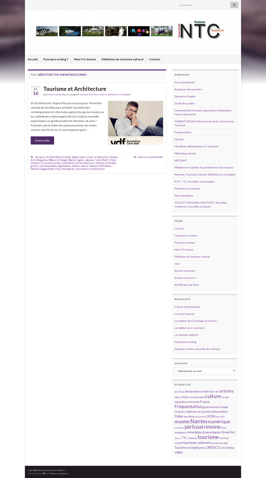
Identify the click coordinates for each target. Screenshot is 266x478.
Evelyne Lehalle (54, 94)
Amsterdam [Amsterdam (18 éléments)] (192, 391)
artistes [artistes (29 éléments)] (226, 390)
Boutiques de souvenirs (188, 89)
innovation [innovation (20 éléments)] (220, 411)
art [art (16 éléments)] (217, 391)
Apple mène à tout (82, 157)
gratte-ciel (37, 165)
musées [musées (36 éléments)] (182, 421)
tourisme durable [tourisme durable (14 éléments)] (219, 443)
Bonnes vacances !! (186, 277)
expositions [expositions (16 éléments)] (181, 401)
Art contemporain (185, 82)
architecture (102, 157)
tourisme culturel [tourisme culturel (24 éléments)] (196, 442)
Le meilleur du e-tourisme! (190, 327)
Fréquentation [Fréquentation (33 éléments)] (188, 406)
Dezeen (35, 163)
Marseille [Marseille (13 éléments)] (220, 416)
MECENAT (181, 160)
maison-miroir (80, 165)
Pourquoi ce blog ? (55, 59)
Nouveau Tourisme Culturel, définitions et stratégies (105, 94)
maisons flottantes (100, 165)
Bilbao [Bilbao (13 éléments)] (178, 397)
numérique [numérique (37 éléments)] (219, 421)
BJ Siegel (62, 160)
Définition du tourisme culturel (122, 59)
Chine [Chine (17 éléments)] (184, 397)
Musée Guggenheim (42, 168)
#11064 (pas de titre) (187, 284)
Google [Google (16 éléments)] (223, 407)
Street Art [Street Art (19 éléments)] (228, 432)
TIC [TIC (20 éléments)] (184, 438)
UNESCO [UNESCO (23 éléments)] (213, 447)
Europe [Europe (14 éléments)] (225, 397)
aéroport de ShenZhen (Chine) (53, 157)
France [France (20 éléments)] (204, 402)
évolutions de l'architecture (78, 163)
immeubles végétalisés (57, 165)
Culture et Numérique (187, 306)
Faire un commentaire (150, 157)
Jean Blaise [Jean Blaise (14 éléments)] (189, 416)
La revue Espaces (185, 313)
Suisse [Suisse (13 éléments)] (178, 438)
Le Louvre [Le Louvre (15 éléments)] (200, 416)
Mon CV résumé (85, 59)
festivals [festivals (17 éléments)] (194, 401)
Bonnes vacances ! (185, 270)
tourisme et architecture (90, 168)
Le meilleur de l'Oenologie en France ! (196, 320)
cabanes (89, 160)
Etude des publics (185, 103)
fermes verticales (106, 163)
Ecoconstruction (51, 163)
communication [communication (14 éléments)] (197, 397)
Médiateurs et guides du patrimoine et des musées (204, 167)
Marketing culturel (185, 153)
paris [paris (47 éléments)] (190, 426)
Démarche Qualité (185, 96)
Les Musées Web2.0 (186, 334)
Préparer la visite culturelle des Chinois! (197, 348)
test (177, 263)
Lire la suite (42, 140)
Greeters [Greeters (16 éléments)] (180, 411)
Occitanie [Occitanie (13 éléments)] (179, 427)
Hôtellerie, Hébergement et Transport (197, 146)
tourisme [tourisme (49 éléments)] (208, 437)
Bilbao (52, 160)
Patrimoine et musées (187, 188)
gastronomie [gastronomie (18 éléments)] (211, 407)
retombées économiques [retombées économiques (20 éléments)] (204, 432)
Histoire (179, 139)
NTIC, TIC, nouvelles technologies (195, 181)
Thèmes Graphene (58, 473)
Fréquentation (183, 132)
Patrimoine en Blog (185, 341)
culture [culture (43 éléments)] (213, 396)
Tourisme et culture (186, 235)
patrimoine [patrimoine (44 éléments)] (208, 427)
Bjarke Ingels (76, 160)
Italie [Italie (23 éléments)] (179, 416)
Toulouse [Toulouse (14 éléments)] (192, 438)
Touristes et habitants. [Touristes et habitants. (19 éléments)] (190, 448)
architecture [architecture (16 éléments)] (207, 391)
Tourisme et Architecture (74, 88)
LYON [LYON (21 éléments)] (210, 416)
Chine (112, 160)
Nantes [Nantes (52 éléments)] (198, 421)
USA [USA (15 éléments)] (223, 447)
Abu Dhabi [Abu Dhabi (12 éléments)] (179, 391)
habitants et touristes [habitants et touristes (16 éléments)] (199, 411)
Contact (154, 59)
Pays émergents (64, 168)
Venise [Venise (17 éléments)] (230, 447)
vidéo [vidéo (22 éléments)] (179, 452)
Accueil (32, 59)
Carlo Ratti (102, 160)
